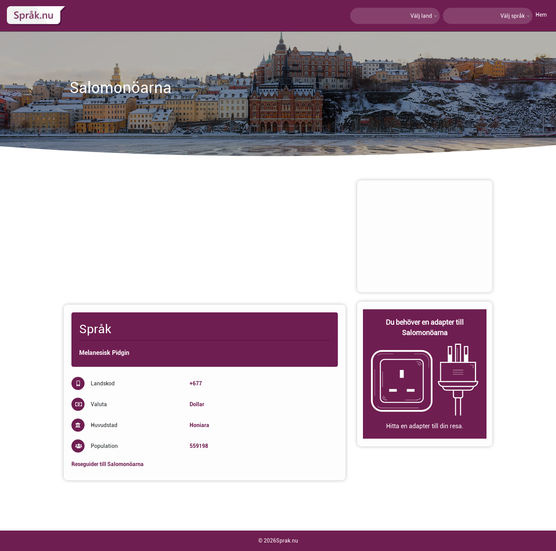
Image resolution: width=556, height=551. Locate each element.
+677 (196, 383)
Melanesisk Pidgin (104, 352)
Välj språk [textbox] (512, 16)
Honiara (199, 425)
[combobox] (395, 16)
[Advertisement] (205, 234)
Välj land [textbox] (421, 16)
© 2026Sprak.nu (278, 540)
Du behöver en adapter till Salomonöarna (425, 327)
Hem (541, 15)
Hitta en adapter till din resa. (424, 426)
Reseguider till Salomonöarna (107, 464)
